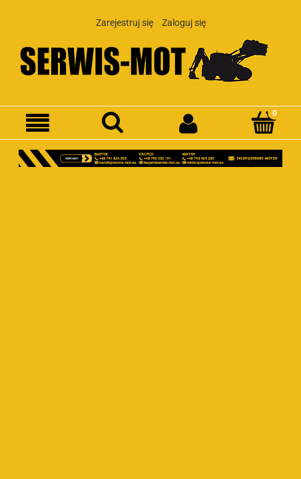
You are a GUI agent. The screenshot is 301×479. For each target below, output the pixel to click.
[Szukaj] (112, 122)
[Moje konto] (188, 123)
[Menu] (37, 123)
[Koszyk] (263, 122)
